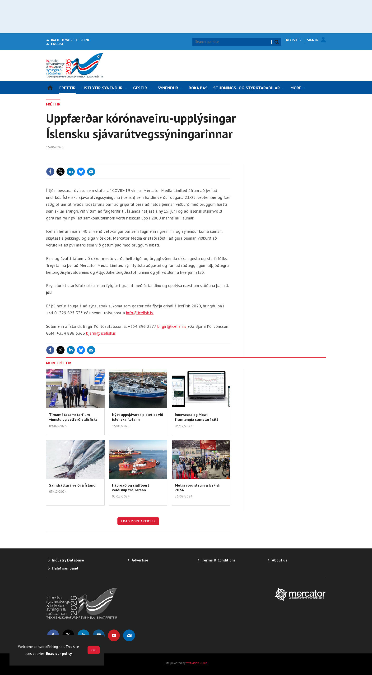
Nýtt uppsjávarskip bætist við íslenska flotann (137, 417)
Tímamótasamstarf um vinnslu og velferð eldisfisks (73, 417)
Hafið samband (65, 568)
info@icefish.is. (139, 312)
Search (276, 42)
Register (294, 40)
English (58, 44)
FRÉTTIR (53, 104)
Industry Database (68, 560)
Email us (129, 635)
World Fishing (70, 40)
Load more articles (138, 521)
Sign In (313, 40)
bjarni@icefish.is (101, 333)
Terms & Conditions (219, 560)
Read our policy (59, 653)
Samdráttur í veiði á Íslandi (72, 485)
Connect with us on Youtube (114, 635)
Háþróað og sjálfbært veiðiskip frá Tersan (130, 487)
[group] (297, 87)
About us (279, 560)
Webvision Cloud (196, 663)
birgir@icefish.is (172, 326)
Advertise (140, 560)
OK (93, 650)
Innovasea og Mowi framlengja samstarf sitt (196, 417)
